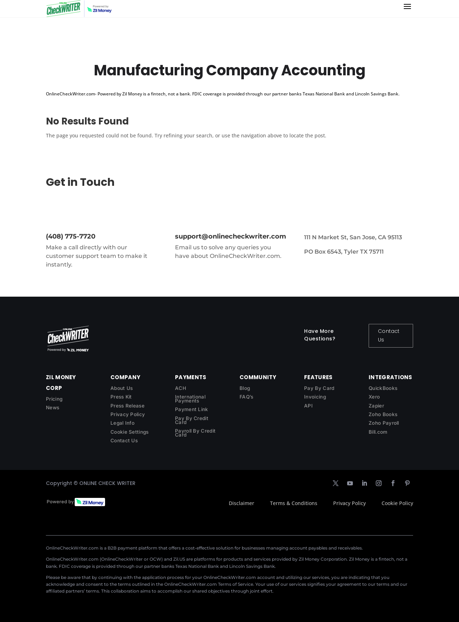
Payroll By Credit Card (195, 433)
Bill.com (378, 432)
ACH (180, 388)
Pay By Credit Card (191, 420)
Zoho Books (383, 414)
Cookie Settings (129, 432)
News (52, 407)
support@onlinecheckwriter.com (230, 236)
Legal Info (122, 423)
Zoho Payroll (384, 423)
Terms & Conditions (293, 503)
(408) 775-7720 (70, 236)
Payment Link (191, 409)
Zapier (376, 406)
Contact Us (388, 335)
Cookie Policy (397, 503)
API (308, 406)
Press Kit (121, 397)
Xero (374, 397)
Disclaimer (241, 503)
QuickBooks (383, 388)
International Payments (190, 399)
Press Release (127, 406)
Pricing (54, 399)
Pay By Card (319, 388)
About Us (121, 388)
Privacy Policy (127, 414)
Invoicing (315, 397)
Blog (245, 388)
